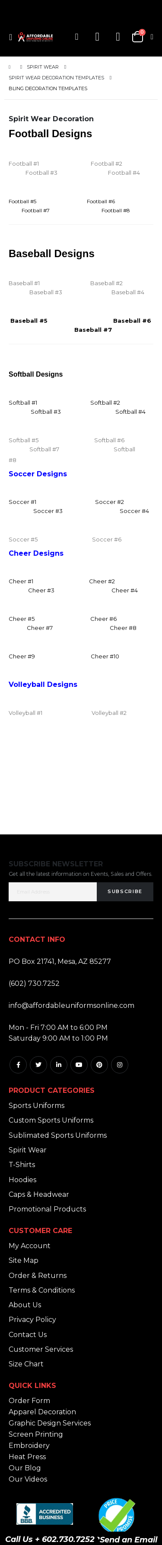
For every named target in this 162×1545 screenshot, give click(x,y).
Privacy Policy (32, 1319)
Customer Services (41, 1349)
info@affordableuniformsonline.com (71, 1005)
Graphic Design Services (50, 1423)
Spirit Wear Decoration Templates (56, 78)
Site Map (23, 1260)
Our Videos (28, 1479)
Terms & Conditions (42, 1290)
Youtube (79, 1064)
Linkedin (58, 1064)
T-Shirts (22, 1165)
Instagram (119, 1064)
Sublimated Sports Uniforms (58, 1135)
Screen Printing (36, 1434)
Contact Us (28, 1335)
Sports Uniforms (36, 1105)
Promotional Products (47, 1209)
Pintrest (99, 1064)
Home (12, 67)
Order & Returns (38, 1275)
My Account (30, 1246)
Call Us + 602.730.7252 (50, 1539)
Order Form (29, 1401)
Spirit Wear (43, 67)
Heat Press (27, 1457)
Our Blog (25, 1468)
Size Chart (26, 1364)
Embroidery (29, 1445)
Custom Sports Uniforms (51, 1120)
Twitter (38, 1064)
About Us (25, 1305)
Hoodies (22, 1180)
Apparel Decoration (42, 1412)
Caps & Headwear (39, 1194)
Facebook (18, 1064)
